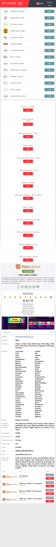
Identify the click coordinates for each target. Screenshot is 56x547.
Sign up (49, 2)
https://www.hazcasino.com (24, 336)
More (49, 475)
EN (39, 3)
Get (28, 110)
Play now (28, 271)
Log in (50, 5)
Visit (49, 11)
